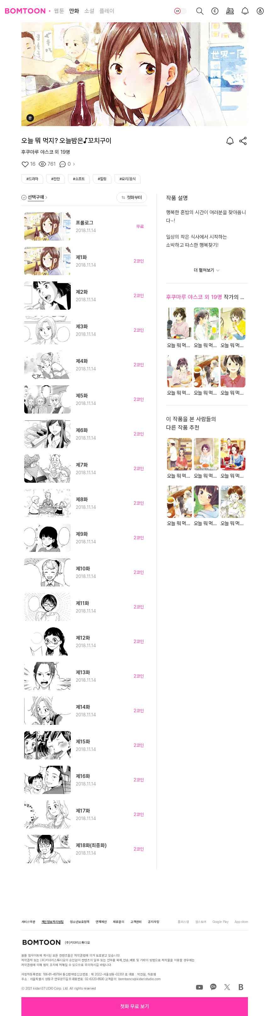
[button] (134, 1006)
